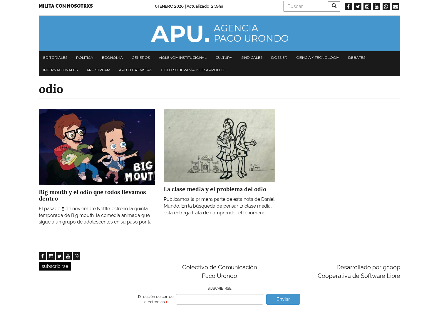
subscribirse (55, 266)
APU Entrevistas (135, 70)
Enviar (283, 299)
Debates (356, 57)
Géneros (141, 57)
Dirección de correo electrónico (156, 299)
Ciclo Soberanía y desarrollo (192, 70)
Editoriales (55, 57)
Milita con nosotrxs (66, 6)
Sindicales (251, 57)
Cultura (223, 57)
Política (84, 57)
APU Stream (98, 70)
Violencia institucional (183, 57)
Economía (112, 57)
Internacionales (60, 70)
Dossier (279, 57)
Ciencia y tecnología (317, 57)
